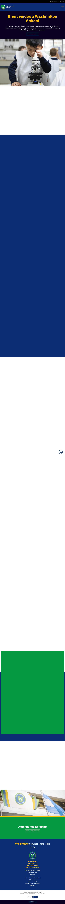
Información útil (54, 1)
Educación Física (32, 872)
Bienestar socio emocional (32, 878)
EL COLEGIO (32, 861)
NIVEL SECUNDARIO (32, 867)
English (62, 1)
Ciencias (32, 874)
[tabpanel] (32, 62)
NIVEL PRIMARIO (32, 865)
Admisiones (32, 879)
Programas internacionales (32, 870)
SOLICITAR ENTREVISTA (32, 830)
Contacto (32, 885)
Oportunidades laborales (32, 883)
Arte (32, 876)
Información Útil (32, 881)
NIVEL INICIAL (32, 863)
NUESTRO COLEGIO (32, 33)
